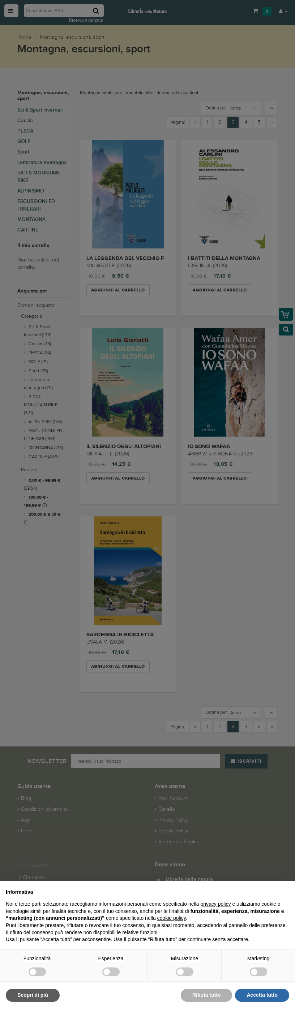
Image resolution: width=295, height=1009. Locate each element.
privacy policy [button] (216, 904)
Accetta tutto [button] (262, 995)
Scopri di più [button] (32, 995)
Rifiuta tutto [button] (206, 995)
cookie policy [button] (171, 918)
